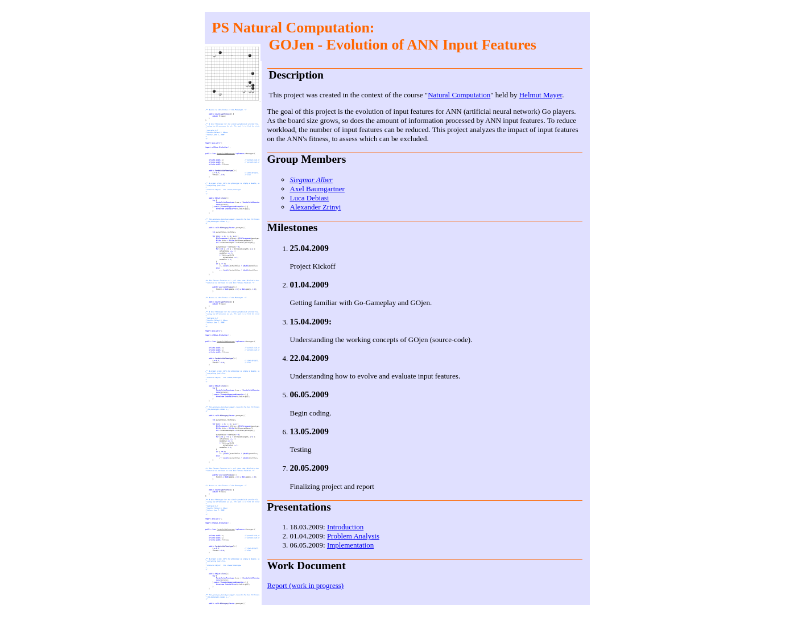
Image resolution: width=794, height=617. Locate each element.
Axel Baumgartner (317, 188)
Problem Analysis (353, 536)
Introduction (345, 527)
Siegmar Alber (311, 179)
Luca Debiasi (309, 198)
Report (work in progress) (305, 585)
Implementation (350, 545)
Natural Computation (459, 95)
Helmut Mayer (540, 95)
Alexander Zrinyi (315, 207)
